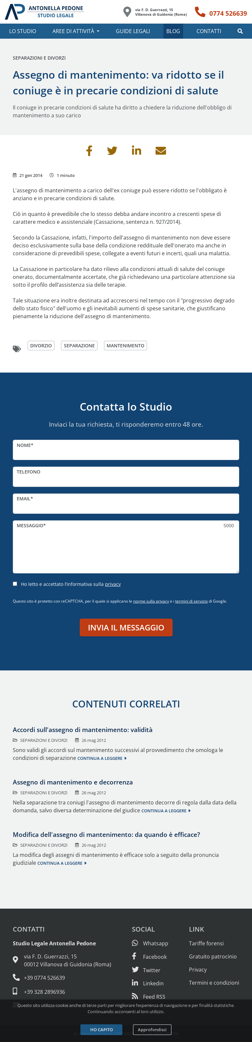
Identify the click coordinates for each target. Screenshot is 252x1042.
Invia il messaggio (126, 627)
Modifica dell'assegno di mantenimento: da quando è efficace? (106, 834)
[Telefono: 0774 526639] (221, 11)
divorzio (41, 345)
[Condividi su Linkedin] (136, 152)
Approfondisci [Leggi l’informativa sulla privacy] (152, 1029)
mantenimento (125, 345)
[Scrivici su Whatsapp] (150, 943)
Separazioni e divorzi (39, 58)
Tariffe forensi (206, 943)
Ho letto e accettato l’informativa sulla (71, 584)
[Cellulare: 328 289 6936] (62, 991)
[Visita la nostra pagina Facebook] (149, 956)
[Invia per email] (161, 152)
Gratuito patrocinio (213, 956)
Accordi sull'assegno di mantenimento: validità (83, 729)
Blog (173, 31)
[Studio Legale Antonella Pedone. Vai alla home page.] (44, 12)
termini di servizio (191, 601)
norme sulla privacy (151, 601)
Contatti (209, 31)
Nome (24, 445)
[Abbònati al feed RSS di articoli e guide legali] (148, 996)
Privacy (198, 969)
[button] (240, 31)
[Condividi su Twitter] (112, 152)
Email (24, 498)
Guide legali (133, 31)
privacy (113, 584)
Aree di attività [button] (73, 31)
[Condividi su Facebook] (89, 152)
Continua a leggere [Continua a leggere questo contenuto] (99, 758)
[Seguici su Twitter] (146, 970)
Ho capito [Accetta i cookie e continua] (101, 1029)
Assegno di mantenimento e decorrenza (73, 782)
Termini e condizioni (214, 982)
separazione (79, 345)
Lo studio (22, 31)
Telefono (28, 472)
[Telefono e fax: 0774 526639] (62, 978)
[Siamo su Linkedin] (148, 983)
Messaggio (30, 525)
